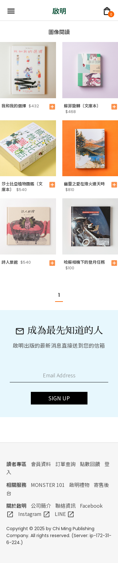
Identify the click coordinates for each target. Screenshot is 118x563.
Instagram (34, 514)
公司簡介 (41, 505)
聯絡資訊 (65, 505)
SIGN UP (59, 398)
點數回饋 (90, 464)
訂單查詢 (65, 464)
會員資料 (41, 464)
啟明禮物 (79, 484)
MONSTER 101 (48, 484)
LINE (65, 514)
